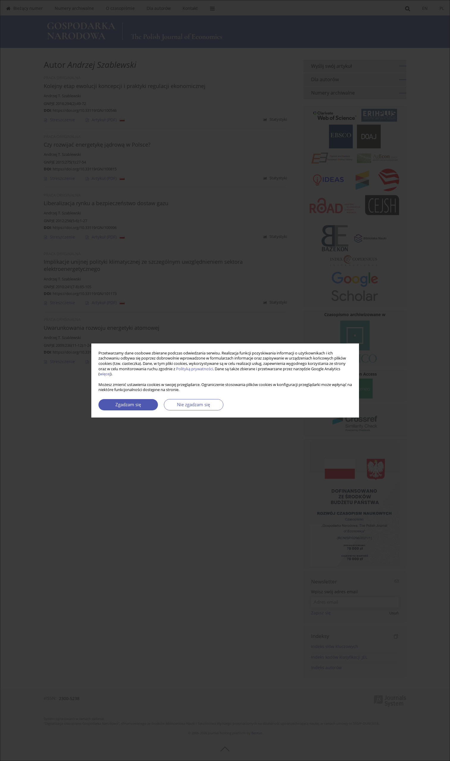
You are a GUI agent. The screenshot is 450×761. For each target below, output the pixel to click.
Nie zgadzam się (193, 404)
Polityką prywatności (194, 368)
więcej (105, 373)
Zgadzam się (128, 404)
